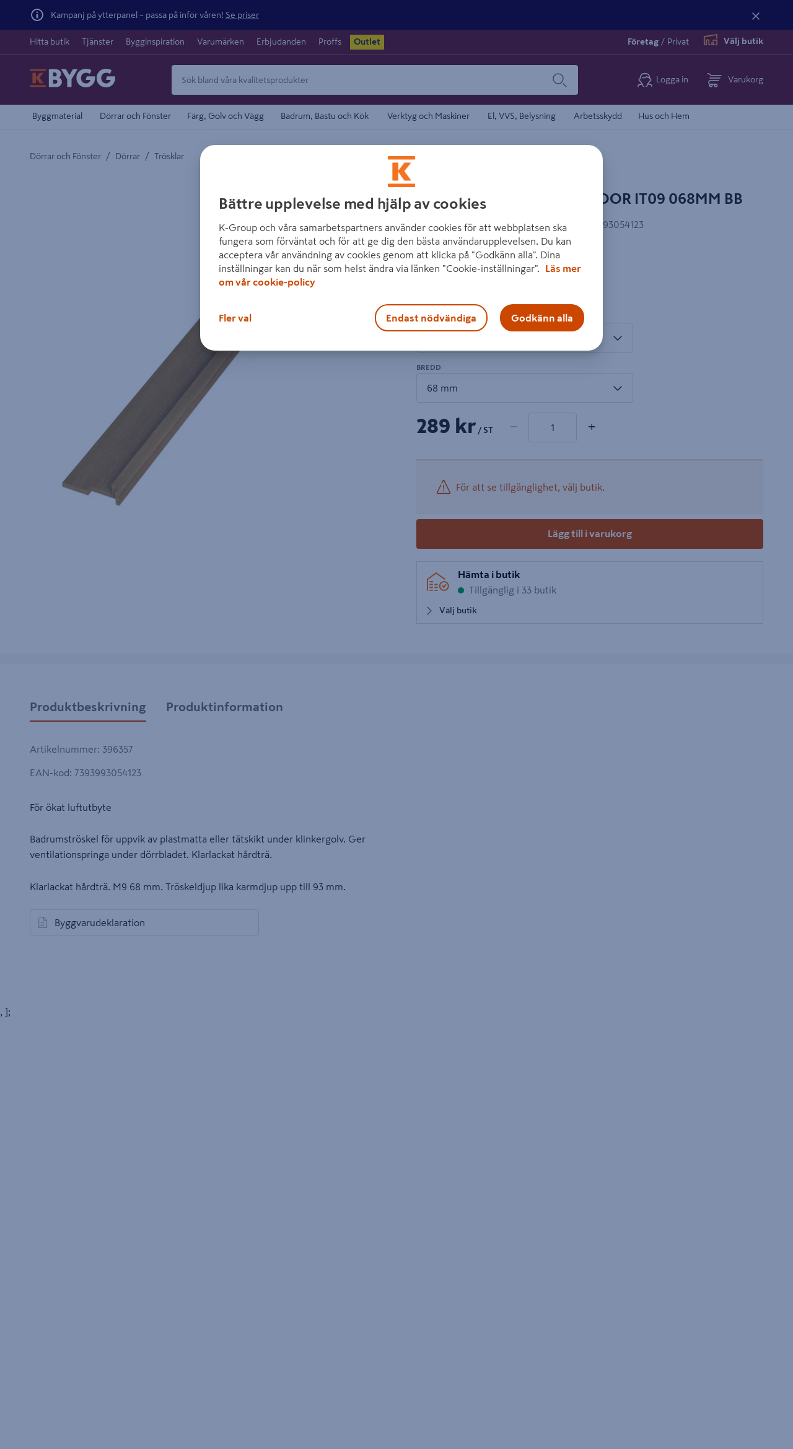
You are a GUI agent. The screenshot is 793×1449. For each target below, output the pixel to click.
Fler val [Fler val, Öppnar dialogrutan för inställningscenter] (235, 318)
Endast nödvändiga (431, 318)
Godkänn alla (542, 318)
